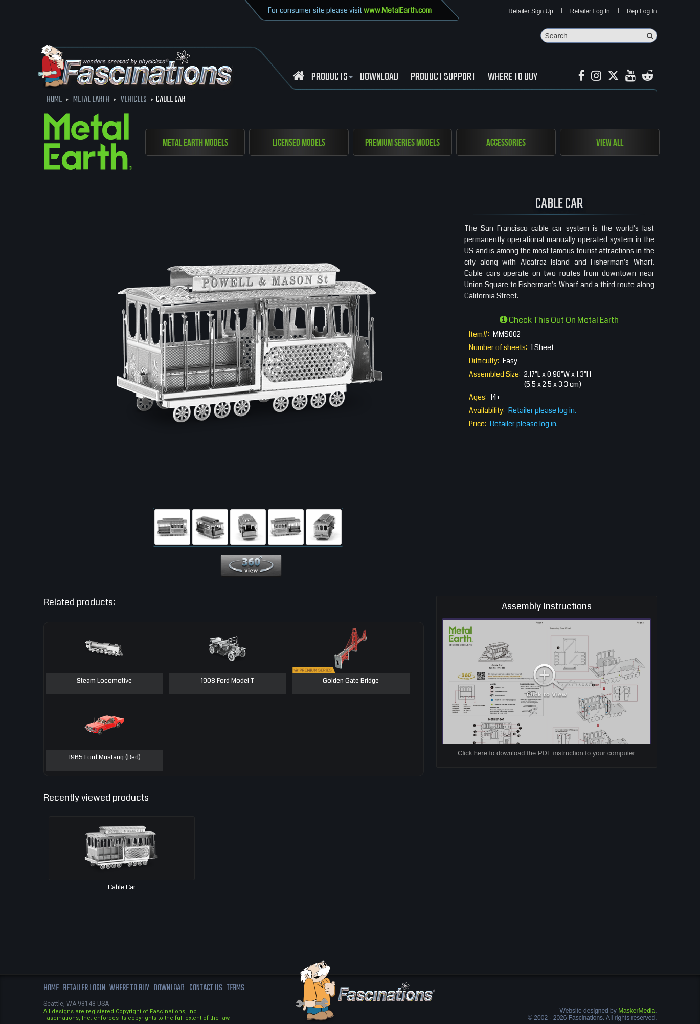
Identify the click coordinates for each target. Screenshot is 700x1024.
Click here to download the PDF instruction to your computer (546, 753)
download (379, 77)
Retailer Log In (590, 11)
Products (330, 77)
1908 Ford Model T (227, 681)
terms (235, 988)
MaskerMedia (636, 1010)
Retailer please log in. (542, 410)
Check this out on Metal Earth (559, 320)
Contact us (205, 988)
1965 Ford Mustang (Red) (105, 758)
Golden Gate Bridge (351, 681)
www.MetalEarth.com (398, 10)
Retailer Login (84, 988)
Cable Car (122, 887)
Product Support (443, 77)
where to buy (129, 988)
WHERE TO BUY (512, 77)
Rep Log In (642, 11)
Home (51, 988)
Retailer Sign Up (530, 11)
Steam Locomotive (104, 681)
